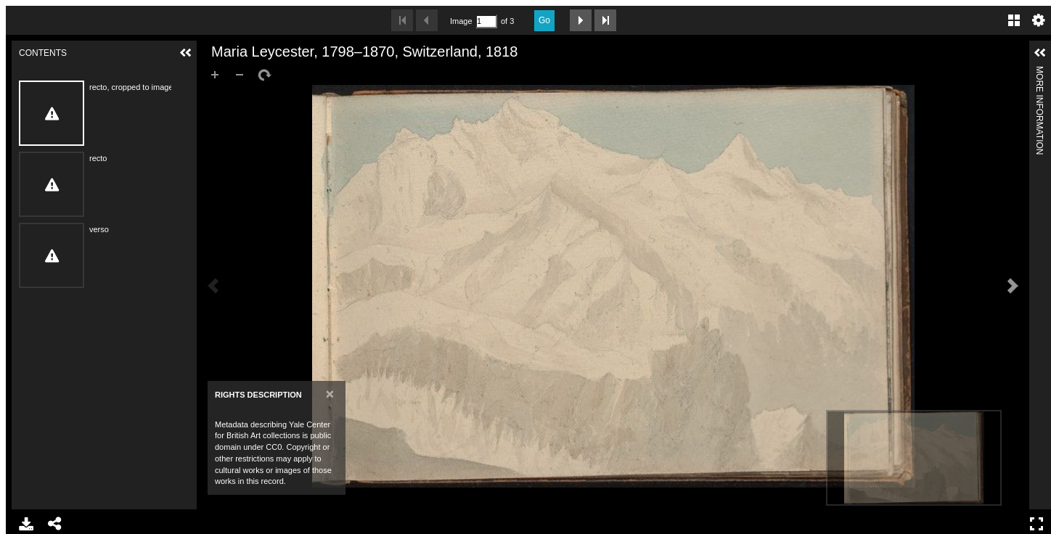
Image (461, 21)
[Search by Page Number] (486, 21)
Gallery (1014, 20)
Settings (1039, 20)
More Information (1039, 72)
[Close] (330, 393)
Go (544, 20)
